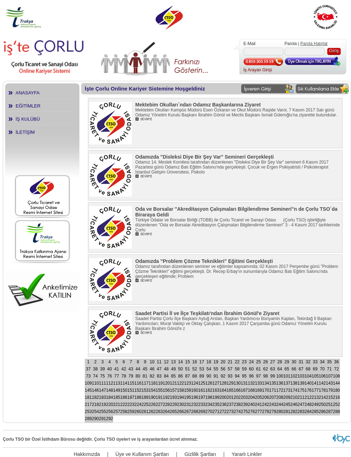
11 (159, 361)
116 (137, 383)
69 (315, 369)
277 (258, 411)
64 (279, 369)
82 (152, 376)
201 (230, 397)
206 (265, 397)
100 (279, 376)
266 (180, 411)
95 (244, 376)
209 (286, 397)
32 (308, 361)
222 (123, 404)
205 (258, 397)
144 (336, 383)
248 (308, 404)
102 (293, 376)
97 (258, 376)
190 (152, 397)
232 (194, 404)
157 (173, 390)
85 (173, 376)
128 (223, 383)
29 (286, 361)
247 (301, 404)
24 (251, 361)
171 (272, 390)
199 (215, 397)
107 (329, 376)
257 (116, 411)
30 (293, 361)
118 (152, 383)
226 (152, 404)
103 (301, 376)
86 (180, 376)
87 (187, 376)
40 (109, 369)
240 (251, 404)
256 (109, 411)
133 (258, 383)
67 (301, 369)
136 (279, 383)
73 (88, 376)
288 (336, 411)
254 (95, 411)
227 (159, 404)
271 (215, 411)
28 (279, 361)
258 (123, 411)
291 (102, 418)
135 (272, 383)
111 (102, 383)
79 (130, 376)
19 (215, 361)
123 (187, 383)
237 (230, 404)
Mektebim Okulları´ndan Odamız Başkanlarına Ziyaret (198, 105)
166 (237, 390)
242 (265, 404)
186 (123, 397)
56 (223, 369)
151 (130, 390)
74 (95, 376)
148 (109, 390)
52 (194, 369)
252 (336, 404)
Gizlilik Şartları (200, 454)
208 (279, 397)
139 (301, 383)
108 (336, 376)
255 (102, 411)
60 (251, 369)
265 (173, 411)
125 (201, 383)
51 (187, 369)
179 (329, 390)
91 (215, 376)
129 (230, 383)
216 (336, 397)
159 (187, 390)
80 (137, 376)
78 (123, 376)
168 (251, 390)
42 (123, 369)
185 (116, 397)
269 (201, 411)
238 (237, 404)
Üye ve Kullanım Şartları (142, 454)
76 (109, 376)
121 (173, 383)
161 (201, 390)
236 (223, 404)
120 (166, 383)
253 (88, 411)
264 (166, 411)
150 (123, 390)
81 (145, 376)
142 (322, 383)
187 (130, 397)
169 (258, 390)
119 (159, 383)
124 (194, 383)
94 (237, 376)
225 (145, 404)
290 (95, 418)
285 (315, 411)
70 (322, 369)
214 (322, 397)
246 (293, 404)
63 (272, 369)
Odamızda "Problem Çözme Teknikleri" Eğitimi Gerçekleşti (204, 261)
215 (329, 397)
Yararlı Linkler (247, 454)
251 (329, 404)
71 (329, 369)
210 (293, 397)
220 (109, 404)
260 (137, 411)
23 (244, 361)
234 (208, 404)
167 (244, 390)
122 (180, 383)
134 (265, 383)
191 (159, 397)
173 (286, 390)
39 (102, 369)
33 (315, 361)
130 (237, 383)
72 (336, 369)
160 (194, 390)
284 (308, 411)
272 (223, 411)
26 (265, 361)
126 (208, 383)
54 (208, 369)
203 (244, 397)
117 (145, 383)
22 (237, 361)
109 (88, 383)
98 (265, 376)
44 (137, 369)
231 (187, 404)
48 (166, 369)
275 (244, 411)
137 (286, 383)
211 (301, 397)
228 (166, 404)
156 (166, 390)
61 (258, 369)
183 (102, 397)
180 (336, 390)
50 (180, 369)
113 (116, 383)
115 (130, 383)
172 (279, 390)
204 (251, 397)
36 (336, 361)
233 (201, 404)
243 (272, 404)
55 (215, 369)
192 (166, 397)
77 (116, 376)
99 (272, 376)
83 (159, 376)
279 (272, 411)
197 (201, 397)
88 (194, 376)
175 (301, 390)
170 (265, 390)
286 (322, 411)
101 (286, 376)
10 (152, 361)
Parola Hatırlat (314, 43)
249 (315, 404)
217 (88, 404)
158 (180, 390)
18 (208, 361)
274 (237, 411)
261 (145, 411)
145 (88, 390)
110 (95, 383)
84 (166, 376)
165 (230, 390)
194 (180, 397)
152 (137, 390)
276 (251, 411)
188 (137, 397)
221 (116, 404)
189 (145, 397)
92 (223, 376)
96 (251, 376)
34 (322, 361)
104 (308, 376)
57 (230, 369)
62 (265, 369)
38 (95, 369)
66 (293, 369)
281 (286, 411)
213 (315, 397)
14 (180, 361)
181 (88, 397)
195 (187, 397)
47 (159, 369)
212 (308, 397)
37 (88, 369)
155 (159, 390)
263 (159, 411)
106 (322, 376)
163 (215, 390)
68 (308, 369)
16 (194, 361)
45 (145, 369)
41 (116, 369)
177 (315, 390)
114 (123, 383)
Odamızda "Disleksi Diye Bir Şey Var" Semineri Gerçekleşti (204, 157)
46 (152, 369)
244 (279, 404)
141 (315, 383)
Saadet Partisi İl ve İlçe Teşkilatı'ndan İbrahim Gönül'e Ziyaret (207, 313)
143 (329, 383)
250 (322, 404)
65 (286, 369)
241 (258, 404)
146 (95, 390)
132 (251, 383)
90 (208, 376)
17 (201, 361)
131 (244, 383)
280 (279, 411)
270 (208, 411)
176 (308, 390)
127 (215, 383)
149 (116, 390)
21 (230, 361)
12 (166, 361)
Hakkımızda (87, 454)
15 (187, 361)
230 (180, 404)
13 (173, 361)
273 (230, 411)
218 (95, 404)
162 (208, 390)
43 (130, 369)
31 (301, 361)
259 (130, 411)
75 (102, 376)
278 (265, 411)
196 (194, 397)
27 (272, 361)
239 (244, 404)
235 (215, 404)
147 (102, 390)
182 (95, 397)
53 (201, 369)
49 (173, 369)
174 (293, 390)
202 (237, 397)
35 (329, 361)
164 (223, 390)
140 (308, 383)
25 (258, 361)
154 (152, 390)
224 (137, 404)
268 (194, 411)
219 (102, 404)
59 (244, 369)
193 (173, 397)
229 (173, 404)
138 (293, 383)
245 (286, 404)
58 (237, 369)
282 (293, 411)
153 (145, 390)
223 (130, 404)
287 (329, 411)
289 (88, 418)
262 (152, 411)
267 (187, 411)
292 (109, 418)
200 (223, 397)
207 (272, 397)
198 (208, 397)
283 (301, 411)
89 (201, 376)
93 (230, 376)
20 (223, 361)
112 (109, 383)
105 (315, 376)
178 (322, 390)
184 (109, 397)
